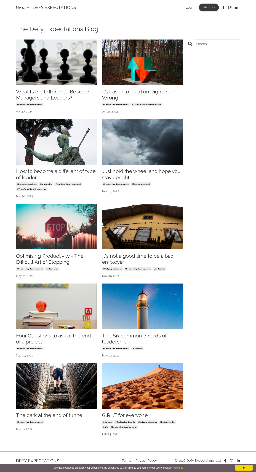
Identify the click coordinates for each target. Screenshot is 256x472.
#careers (107, 425)
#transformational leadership (146, 105)
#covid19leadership (125, 425)
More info (178, 467)
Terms (126, 463)
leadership (159, 270)
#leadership (46, 185)
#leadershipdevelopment (30, 105)
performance (52, 270)
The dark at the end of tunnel (52, 418)
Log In (190, 7)
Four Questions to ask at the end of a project (55, 340)
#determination (167, 425)
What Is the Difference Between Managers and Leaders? (55, 95)
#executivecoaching (27, 185)
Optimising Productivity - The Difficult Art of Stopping (51, 260)
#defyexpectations (112, 270)
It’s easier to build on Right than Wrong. (140, 95)
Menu (22, 7)
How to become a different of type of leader (52, 175)
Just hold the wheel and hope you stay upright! (138, 175)
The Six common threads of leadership (136, 340)
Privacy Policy (146, 463)
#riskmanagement (141, 185)
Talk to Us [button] (209, 7)
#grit (105, 430)
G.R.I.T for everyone (125, 418)
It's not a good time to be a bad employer (140, 260)
